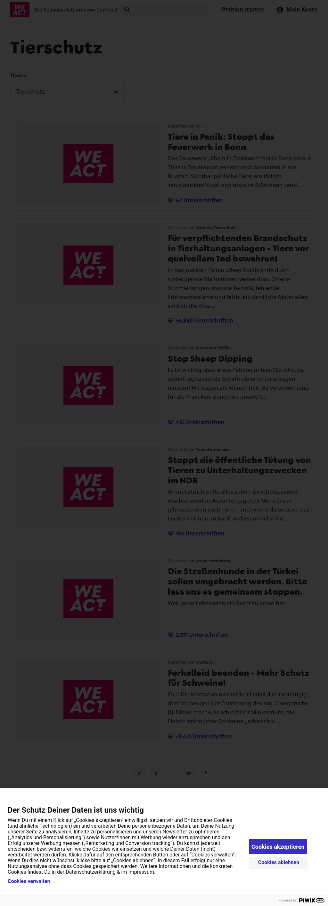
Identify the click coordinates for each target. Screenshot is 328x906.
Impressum (141, 872)
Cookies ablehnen (278, 862)
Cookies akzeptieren (278, 846)
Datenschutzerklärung (91, 872)
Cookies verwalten (29, 881)
